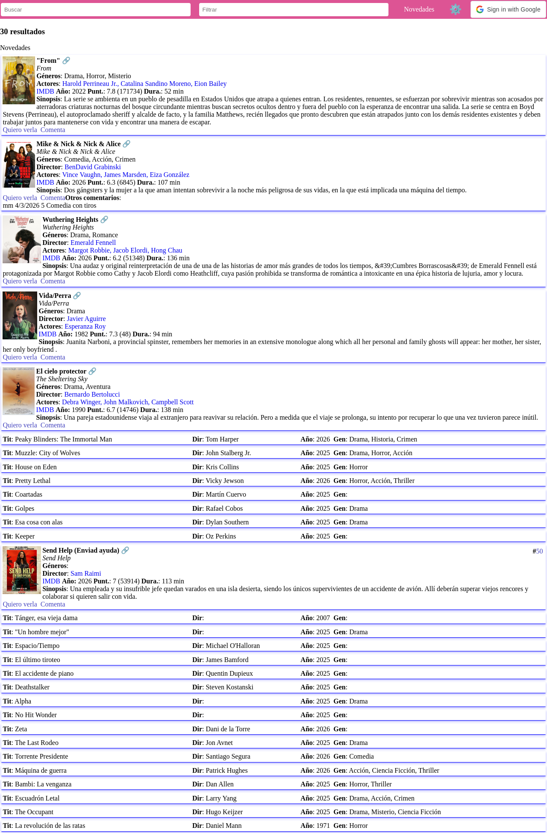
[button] (508, 9)
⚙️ (455, 9)
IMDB (45, 91)
